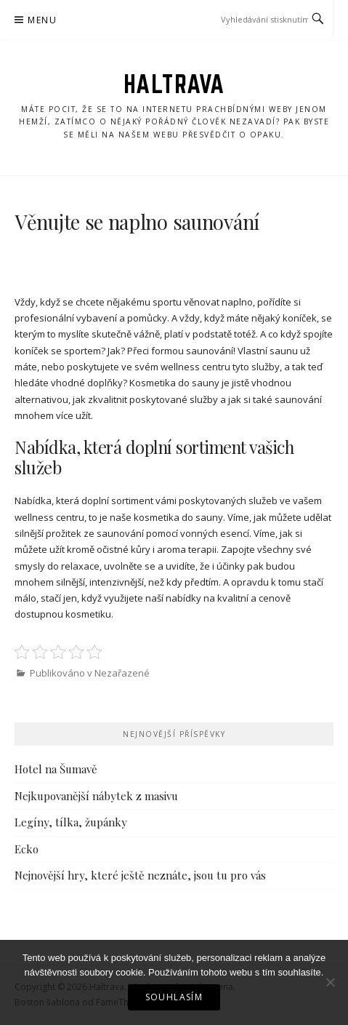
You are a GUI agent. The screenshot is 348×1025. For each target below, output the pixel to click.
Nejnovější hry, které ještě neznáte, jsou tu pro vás (140, 875)
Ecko (27, 849)
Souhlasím (174, 997)
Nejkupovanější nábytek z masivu (96, 796)
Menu (42, 20)
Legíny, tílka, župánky (71, 822)
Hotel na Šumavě (56, 769)
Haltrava (174, 83)
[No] (330, 982)
